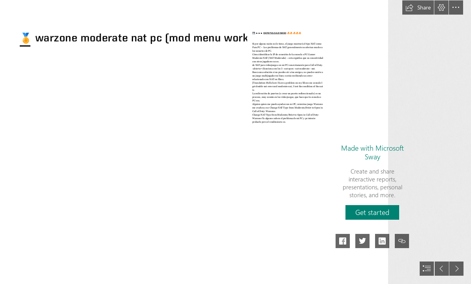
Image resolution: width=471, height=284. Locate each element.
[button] (418, 7)
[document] (235, 142)
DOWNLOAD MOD (275, 33)
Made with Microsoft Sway (372, 152)
